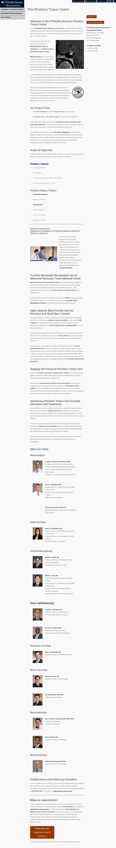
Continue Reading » (66, 268)
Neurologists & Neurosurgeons (11, 13)
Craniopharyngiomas (40, 194)
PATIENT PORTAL (91, 1)
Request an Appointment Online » (42, 832)
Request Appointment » (95, 22)
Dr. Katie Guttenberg (62, 132)
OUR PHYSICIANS (78, 1)
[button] (108, 1)
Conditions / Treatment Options (12, 9)
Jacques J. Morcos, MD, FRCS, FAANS (57, 461)
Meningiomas (38, 204)
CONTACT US (102, 1)
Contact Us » (92, 16)
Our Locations (6, 17)
